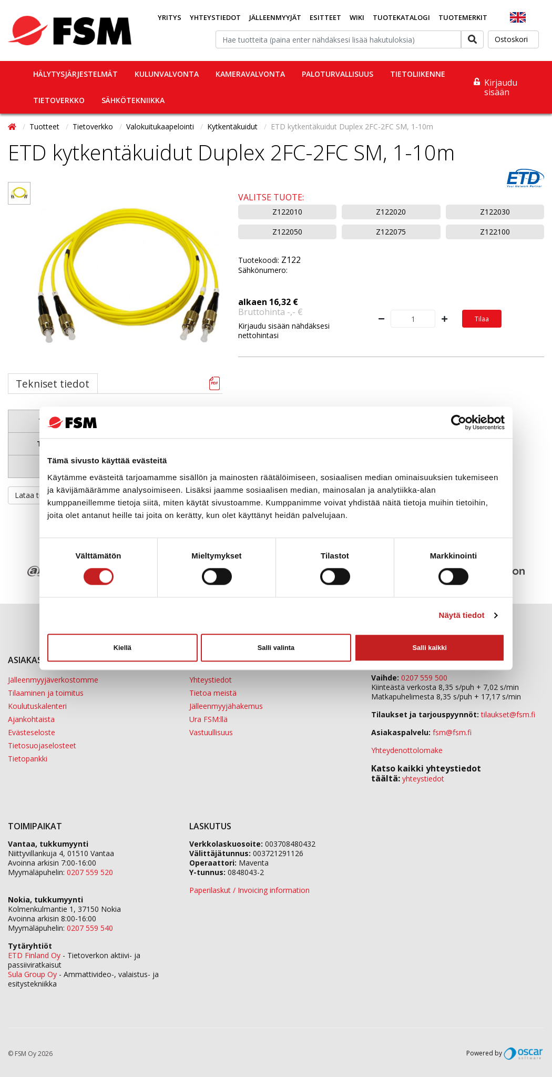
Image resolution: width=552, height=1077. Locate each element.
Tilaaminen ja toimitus (46, 693)
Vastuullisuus (211, 732)
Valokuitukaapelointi (161, 126)
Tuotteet (45, 126)
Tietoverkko (59, 100)
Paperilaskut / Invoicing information (249, 890)
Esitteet (325, 17)
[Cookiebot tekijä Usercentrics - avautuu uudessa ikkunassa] (459, 422)
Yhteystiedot (215, 17)
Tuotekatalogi (401, 17)
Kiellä (122, 648)
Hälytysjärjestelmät (75, 74)
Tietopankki (27, 759)
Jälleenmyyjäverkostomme (53, 680)
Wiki (357, 17)
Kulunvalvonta (167, 74)
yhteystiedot (423, 779)
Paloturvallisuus (337, 74)
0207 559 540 (90, 928)
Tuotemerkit (462, 17)
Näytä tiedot (462, 615)
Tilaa (482, 318)
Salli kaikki (429, 648)
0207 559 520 (90, 872)
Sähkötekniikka (133, 100)
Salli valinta (276, 648)
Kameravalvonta (250, 74)
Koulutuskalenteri (37, 706)
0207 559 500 (424, 678)
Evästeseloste (31, 732)
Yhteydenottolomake (407, 750)
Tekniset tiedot (52, 384)
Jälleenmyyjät (275, 17)
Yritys (169, 17)
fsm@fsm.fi (452, 732)
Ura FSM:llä (208, 719)
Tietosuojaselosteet (42, 745)
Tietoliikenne (417, 74)
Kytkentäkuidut (233, 126)
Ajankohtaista (31, 719)
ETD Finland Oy (34, 955)
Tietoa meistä (213, 693)
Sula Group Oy (32, 974)
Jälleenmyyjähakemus (226, 706)
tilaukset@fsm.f (508, 714)
